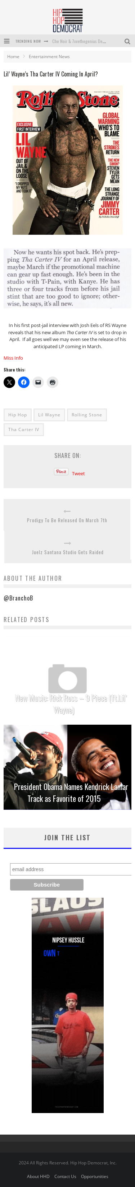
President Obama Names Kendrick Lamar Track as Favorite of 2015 (71, 792)
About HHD (38, 1176)
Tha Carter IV (23, 429)
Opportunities (94, 1176)
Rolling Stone (87, 415)
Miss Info (13, 358)
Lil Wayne (49, 415)
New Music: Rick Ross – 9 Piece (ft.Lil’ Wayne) (71, 703)
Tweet (78, 473)
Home (13, 56)
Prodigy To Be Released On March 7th (67, 520)
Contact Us (65, 1176)
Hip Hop (17, 415)
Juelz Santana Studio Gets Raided (68, 552)
